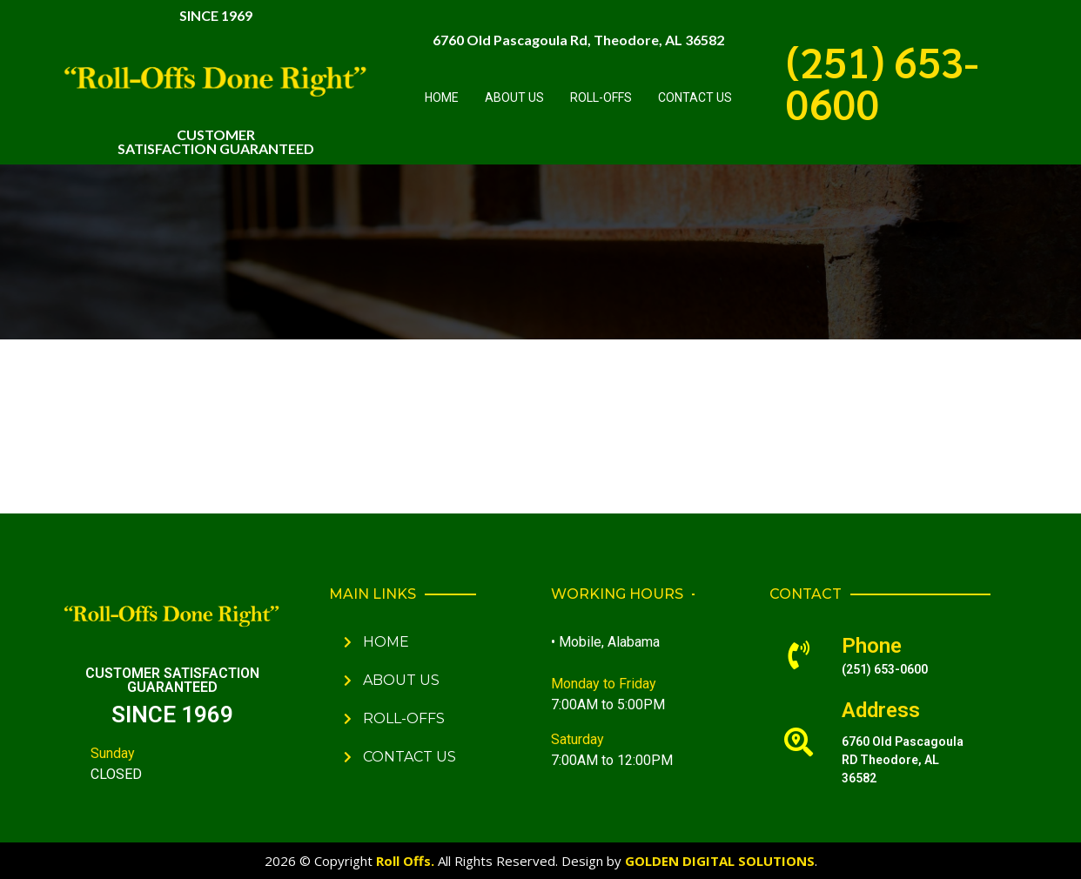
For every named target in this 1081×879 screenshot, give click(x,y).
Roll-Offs (601, 97)
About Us (514, 97)
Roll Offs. (405, 860)
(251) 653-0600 (882, 82)
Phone (872, 646)
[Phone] (798, 655)
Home (442, 97)
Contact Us (695, 97)
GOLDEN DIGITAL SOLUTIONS (720, 860)
